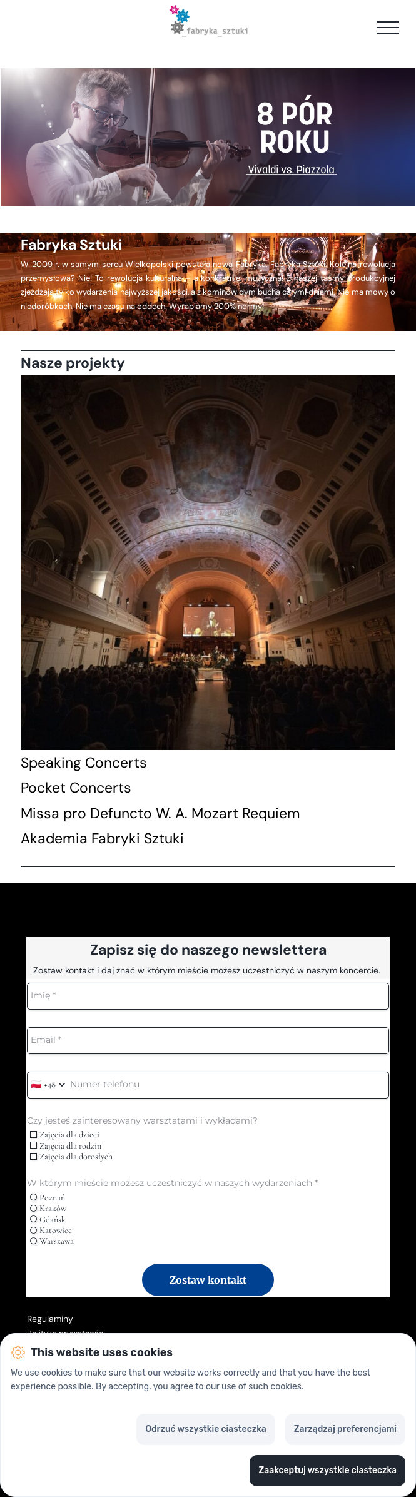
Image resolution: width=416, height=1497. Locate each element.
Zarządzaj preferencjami (345, 1429)
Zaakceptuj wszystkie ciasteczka (327, 1470)
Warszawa (52, 1241)
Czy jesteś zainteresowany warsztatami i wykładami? (142, 1120)
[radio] (33, 1197)
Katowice (51, 1230)
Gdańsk (48, 1219)
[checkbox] (33, 1134)
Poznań (47, 1197)
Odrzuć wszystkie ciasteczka (205, 1429)
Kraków (48, 1208)
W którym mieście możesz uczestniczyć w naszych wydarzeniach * (172, 1183)
